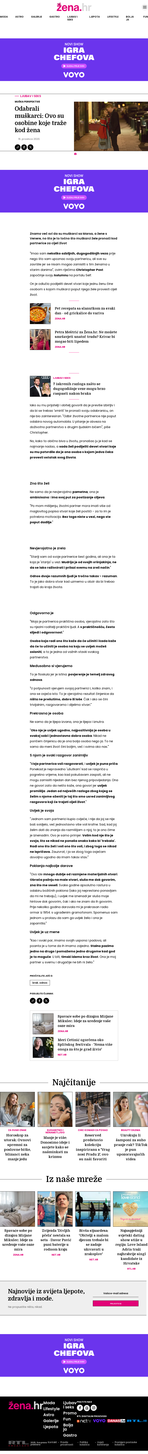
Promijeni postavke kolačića (126, 1444)
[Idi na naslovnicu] (74, 11)
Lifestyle (112, 16)
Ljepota (94, 16)
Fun (145, 16)
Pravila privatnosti (66, 1444)
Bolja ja (130, 18)
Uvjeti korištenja (103, 1444)
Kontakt (52, 1443)
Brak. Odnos (39, 983)
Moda (4, 16)
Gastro (54, 16)
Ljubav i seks (72, 18)
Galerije (36, 16)
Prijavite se (115, 1304)
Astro (19, 16)
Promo (70, 1414)
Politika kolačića (84, 1444)
